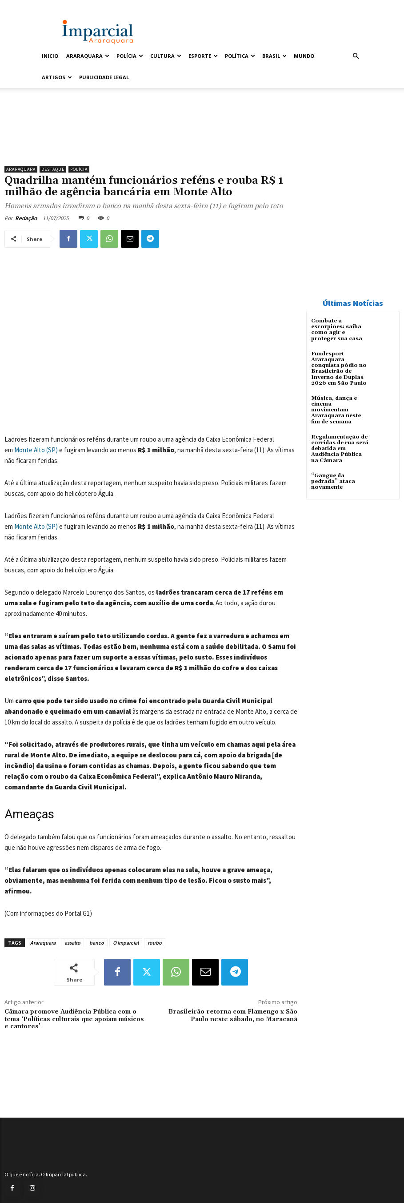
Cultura (165, 55)
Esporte (203, 55)
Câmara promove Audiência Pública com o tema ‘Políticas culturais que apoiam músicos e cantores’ (74, 1019)
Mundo (304, 55)
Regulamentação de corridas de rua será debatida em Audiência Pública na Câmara (339, 449)
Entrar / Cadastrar (59, 6)
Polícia (129, 55)
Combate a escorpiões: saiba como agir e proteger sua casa (336, 330)
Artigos (57, 77)
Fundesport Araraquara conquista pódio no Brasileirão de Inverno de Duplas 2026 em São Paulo (339, 368)
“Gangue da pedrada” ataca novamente (333, 481)
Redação (26, 218)
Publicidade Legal (104, 77)
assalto (72, 942)
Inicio (50, 55)
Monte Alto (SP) (36, 450)
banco (96, 942)
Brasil (274, 55)
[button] (356, 56)
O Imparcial (126, 942)
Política (240, 55)
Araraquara (87, 55)
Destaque (53, 169)
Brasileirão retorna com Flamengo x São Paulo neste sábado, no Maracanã (232, 1015)
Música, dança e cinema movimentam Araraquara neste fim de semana (336, 410)
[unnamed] (150, 139)
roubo (155, 942)
